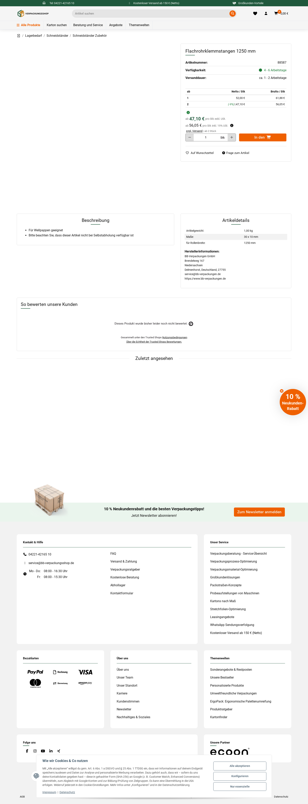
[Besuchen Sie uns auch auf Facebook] (27, 751)
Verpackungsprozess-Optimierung (233, 561)
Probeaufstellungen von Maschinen (234, 593)
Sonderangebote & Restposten (231, 669)
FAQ (113, 553)
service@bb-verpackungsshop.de (51, 563)
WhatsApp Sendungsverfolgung (232, 625)
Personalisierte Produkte (227, 685)
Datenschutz (67, 792)
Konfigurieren (239, 776)
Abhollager (117, 585)
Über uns (123, 669)
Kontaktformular (121, 593)
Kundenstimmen (128, 701)
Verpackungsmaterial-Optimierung (234, 569)
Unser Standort (127, 685)
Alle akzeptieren (239, 766)
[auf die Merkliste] (201, 153)
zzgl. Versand (194, 131)
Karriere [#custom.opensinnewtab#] (122, 693)
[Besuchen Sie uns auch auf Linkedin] (51, 751)
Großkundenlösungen (225, 577)
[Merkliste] (255, 13)
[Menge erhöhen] (232, 137)
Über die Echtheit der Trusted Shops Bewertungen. (154, 341)
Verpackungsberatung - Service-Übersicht (238, 553)
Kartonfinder (218, 717)
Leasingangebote (222, 617)
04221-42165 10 (39, 554)
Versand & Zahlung (123, 561)
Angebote (115, 25)
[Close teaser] (282, 391)
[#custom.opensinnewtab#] (229, 752)
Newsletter (124, 709)
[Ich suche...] (151, 13)
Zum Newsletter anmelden (259, 512)
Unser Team (125, 677)
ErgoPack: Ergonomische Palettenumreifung (240, 701)
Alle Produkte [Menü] (28, 25)
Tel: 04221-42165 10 (62, 3)
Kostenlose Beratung (124, 577)
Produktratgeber (221, 709)
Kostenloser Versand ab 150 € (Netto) (236, 633)
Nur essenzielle (239, 786)
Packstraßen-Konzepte (225, 585)
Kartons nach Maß (223, 601)
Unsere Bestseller (222, 677)
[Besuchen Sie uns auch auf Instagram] (35, 751)
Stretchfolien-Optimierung (228, 609)
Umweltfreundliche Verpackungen (233, 693)
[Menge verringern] (190, 137)
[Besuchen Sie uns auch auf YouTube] (43, 751)
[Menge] (205, 137)
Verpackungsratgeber (125, 569)
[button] (266, 13)
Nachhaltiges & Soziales (133, 717)
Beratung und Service (88, 25)
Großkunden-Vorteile (248, 3)
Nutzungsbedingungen (174, 337)
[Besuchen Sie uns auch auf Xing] (59, 751)
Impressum (49, 792)
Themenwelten (139, 25)
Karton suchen (57, 25)
